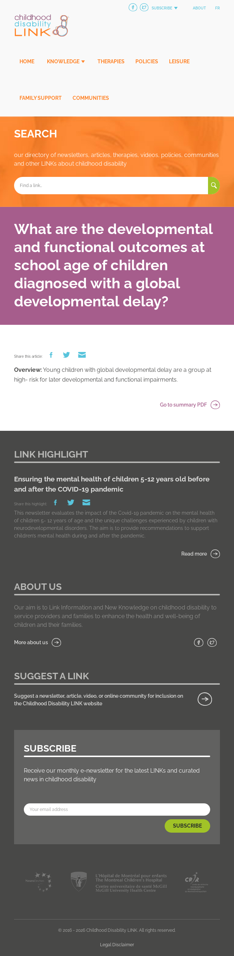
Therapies (111, 61)
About (199, 8)
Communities (91, 98)
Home (27, 61)
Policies (146, 61)
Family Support (41, 98)
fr (217, 8)
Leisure (179, 61)
